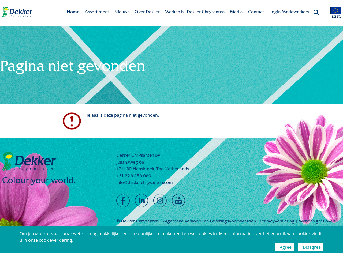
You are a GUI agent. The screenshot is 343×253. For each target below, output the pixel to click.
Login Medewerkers (289, 11)
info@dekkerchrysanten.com (144, 182)
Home (73, 11)
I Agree (285, 247)
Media (236, 11)
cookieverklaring (55, 240)
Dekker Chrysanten (17, 12)
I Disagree (311, 247)
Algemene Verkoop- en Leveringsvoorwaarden (209, 221)
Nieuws (121, 11)
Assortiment (97, 11)
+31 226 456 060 (133, 175)
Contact (256, 11)
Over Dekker (147, 11)
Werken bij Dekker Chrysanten (195, 11)
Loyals (329, 221)
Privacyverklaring (277, 221)
